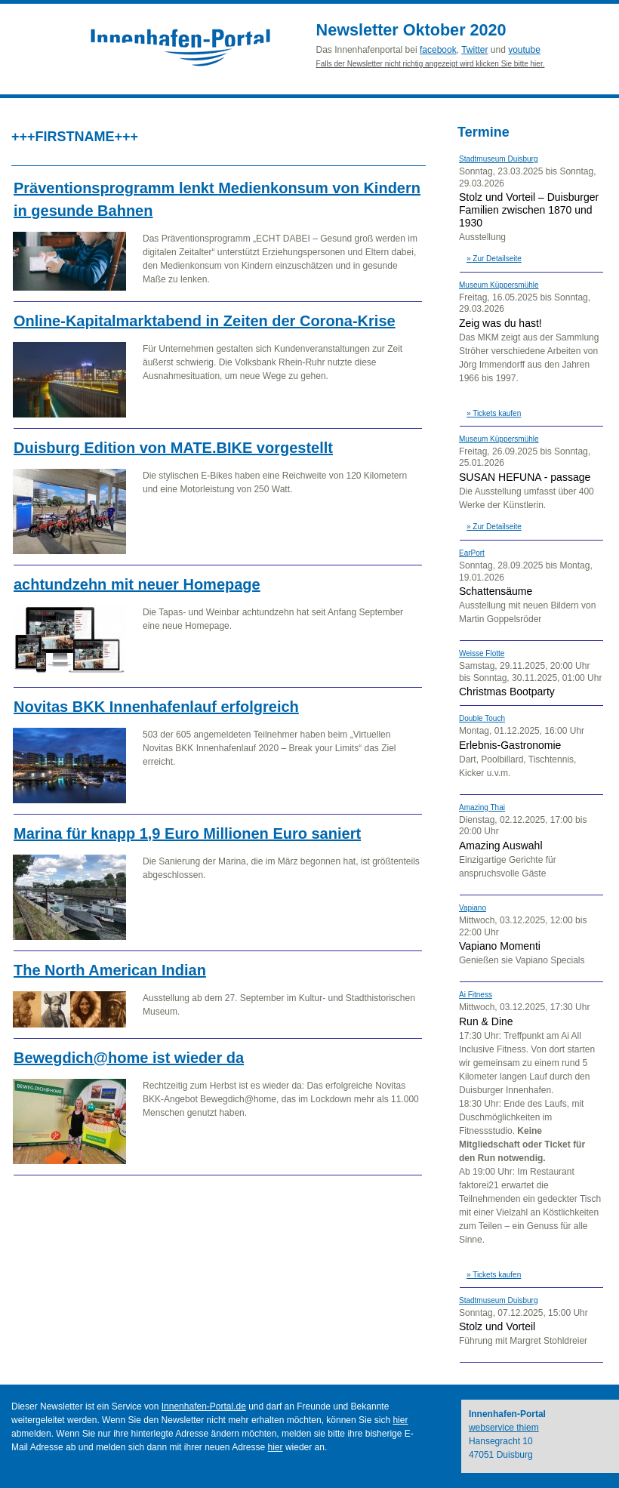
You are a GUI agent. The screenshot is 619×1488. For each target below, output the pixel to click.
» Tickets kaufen (494, 413)
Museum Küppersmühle (499, 285)
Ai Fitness (475, 994)
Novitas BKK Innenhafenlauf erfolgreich (156, 706)
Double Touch (482, 718)
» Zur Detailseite (494, 258)
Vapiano (472, 908)
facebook (438, 50)
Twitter (474, 50)
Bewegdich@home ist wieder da (129, 1057)
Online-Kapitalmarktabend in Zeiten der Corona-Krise (205, 321)
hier (400, 1420)
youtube (524, 50)
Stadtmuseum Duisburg (498, 159)
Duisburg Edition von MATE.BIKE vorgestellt (173, 447)
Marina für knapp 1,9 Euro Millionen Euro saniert (187, 833)
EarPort (472, 553)
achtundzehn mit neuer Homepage (137, 584)
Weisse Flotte (481, 653)
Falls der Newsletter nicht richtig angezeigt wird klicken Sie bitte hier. (430, 64)
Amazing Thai (482, 807)
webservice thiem (504, 1427)
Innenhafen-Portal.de (204, 1406)
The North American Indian (110, 970)
